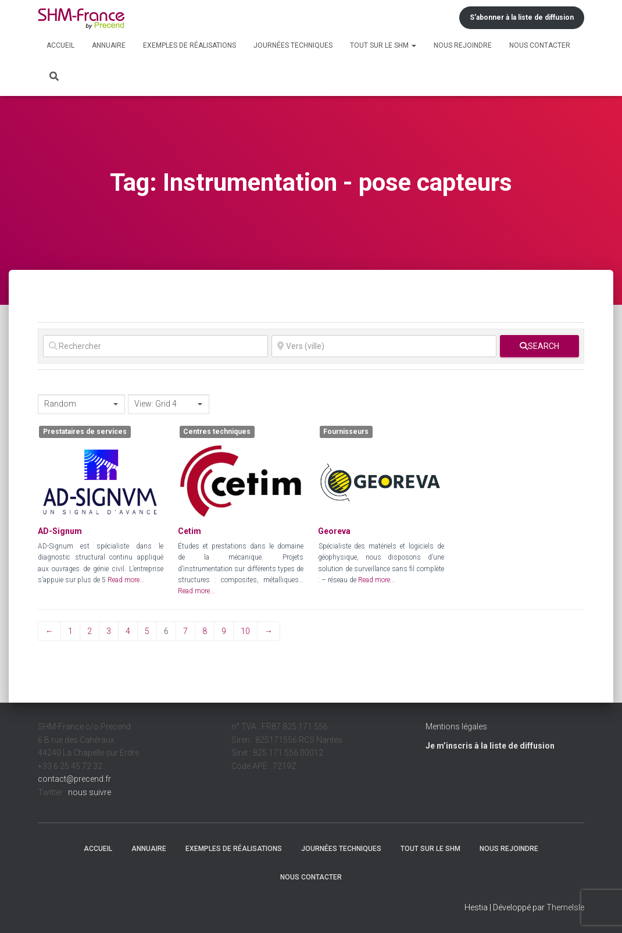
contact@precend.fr (74, 779)
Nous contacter (539, 45)
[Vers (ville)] (383, 346)
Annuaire (109, 45)
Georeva (334, 531)
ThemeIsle (565, 907)
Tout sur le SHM (383, 45)
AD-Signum (60, 531)
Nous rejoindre (463, 45)
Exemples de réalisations (189, 45)
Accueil (60, 45)
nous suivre (89, 792)
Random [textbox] (60, 403)
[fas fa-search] (539, 346)
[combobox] (81, 404)
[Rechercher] (155, 346)
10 (245, 631)
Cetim (189, 531)
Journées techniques (293, 45)
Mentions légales (456, 726)
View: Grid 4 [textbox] (155, 403)
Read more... (126, 580)
